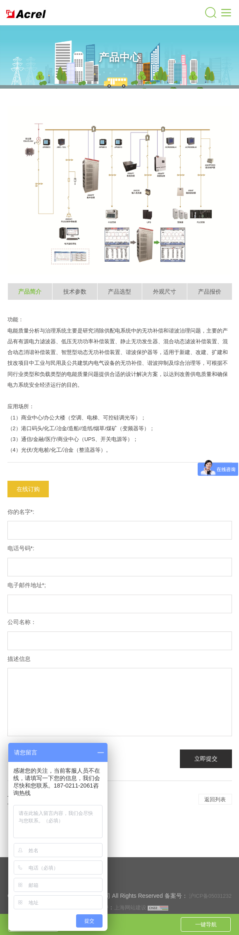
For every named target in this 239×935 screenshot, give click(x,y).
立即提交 (205, 758)
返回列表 (215, 799)
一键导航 (206, 924)
